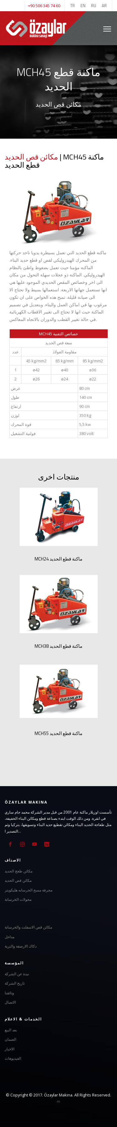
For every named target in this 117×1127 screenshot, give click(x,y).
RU (93, 5)
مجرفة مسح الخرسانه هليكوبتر (28, 890)
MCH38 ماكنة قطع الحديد (58, 646)
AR (104, 5)
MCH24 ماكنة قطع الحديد (58, 558)
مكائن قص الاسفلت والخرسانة (28, 927)
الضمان (10, 1039)
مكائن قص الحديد (31, 156)
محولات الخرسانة (18, 899)
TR (72, 5)
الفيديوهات (13, 1058)
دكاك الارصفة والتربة (21, 946)
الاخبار (9, 1049)
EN (82, 5)
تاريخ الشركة (15, 983)
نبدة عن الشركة (17, 974)
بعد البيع (11, 1030)
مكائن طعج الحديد (18, 871)
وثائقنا (9, 993)
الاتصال (10, 1002)
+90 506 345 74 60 (44, 5)
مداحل (9, 936)
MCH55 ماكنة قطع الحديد (58, 733)
